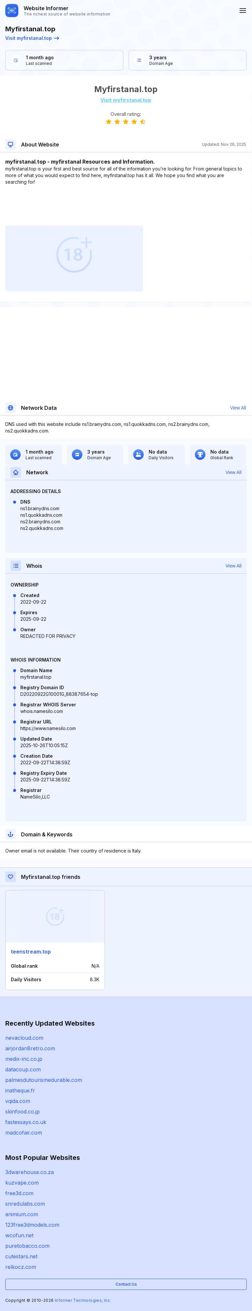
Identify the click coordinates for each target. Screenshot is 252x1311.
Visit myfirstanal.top (32, 38)
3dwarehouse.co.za (29, 1172)
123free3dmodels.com (32, 1224)
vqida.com (17, 1101)
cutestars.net (21, 1256)
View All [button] (238, 407)
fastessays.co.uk (25, 1122)
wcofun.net (19, 1235)
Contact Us (126, 1284)
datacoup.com (23, 1069)
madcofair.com (23, 1132)
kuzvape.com (22, 1182)
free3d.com (19, 1193)
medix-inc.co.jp (23, 1059)
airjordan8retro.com (30, 1048)
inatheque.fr (20, 1090)
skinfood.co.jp (22, 1111)
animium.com (21, 1214)
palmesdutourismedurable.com (43, 1080)
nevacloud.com (24, 1038)
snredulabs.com (25, 1203)
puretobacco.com (27, 1246)
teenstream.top (31, 951)
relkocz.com (20, 1267)
